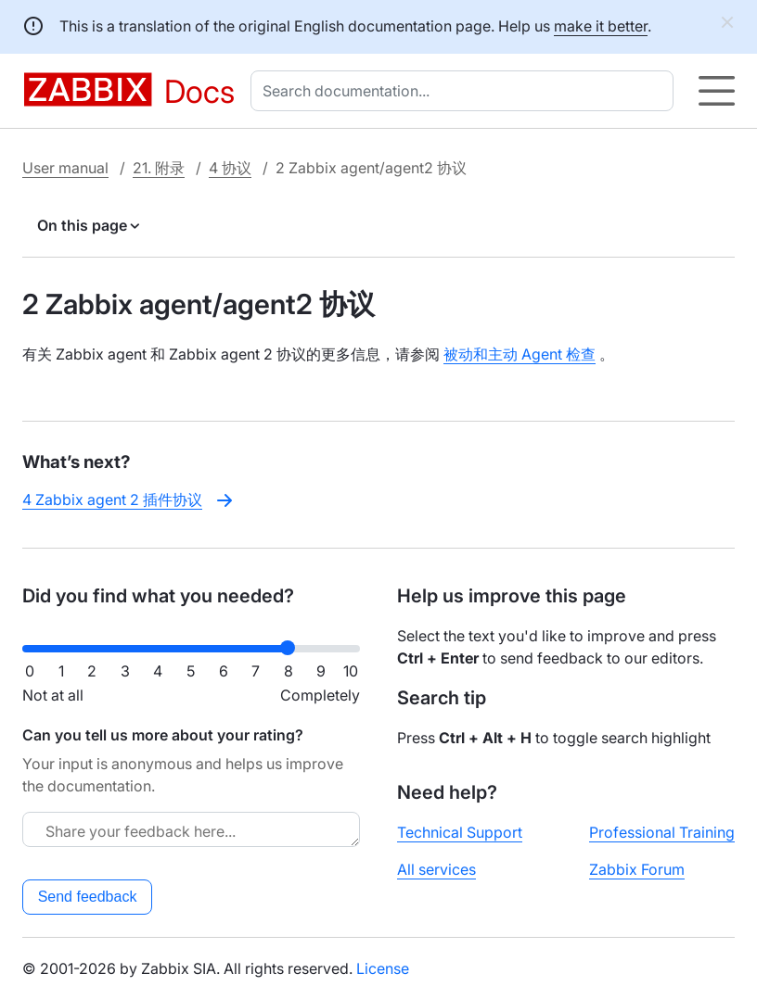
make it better (601, 26)
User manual (65, 167)
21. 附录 (159, 167)
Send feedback (87, 896)
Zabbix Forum (637, 869)
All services (436, 869)
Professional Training (662, 832)
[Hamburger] (717, 91)
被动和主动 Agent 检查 (519, 354)
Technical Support (459, 832)
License (382, 968)
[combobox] (465, 90)
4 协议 (230, 167)
